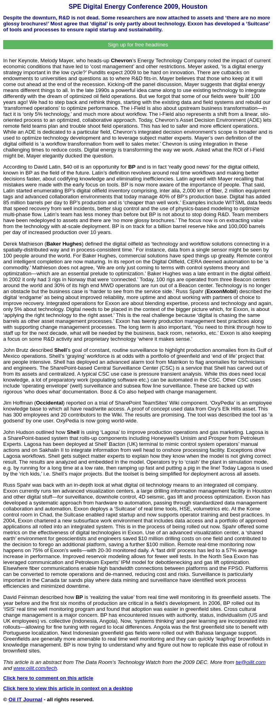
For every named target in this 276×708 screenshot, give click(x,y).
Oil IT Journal (25, 699)
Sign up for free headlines (138, 45)
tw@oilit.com (251, 662)
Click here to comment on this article (48, 678)
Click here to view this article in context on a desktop (68, 688)
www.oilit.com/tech (35, 668)
